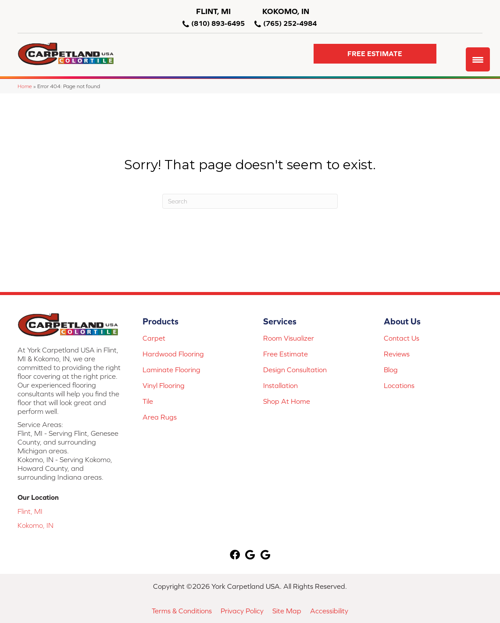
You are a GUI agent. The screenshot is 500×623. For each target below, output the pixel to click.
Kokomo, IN (36, 525)
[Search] (250, 201)
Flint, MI (30, 511)
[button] (375, 54)
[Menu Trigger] (478, 59)
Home (25, 86)
